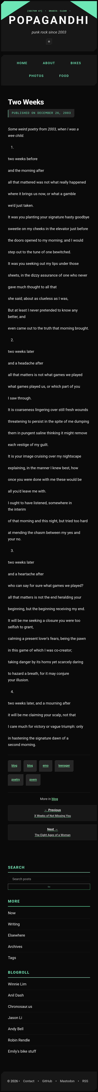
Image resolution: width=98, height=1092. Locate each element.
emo (47, 765)
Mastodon (68, 1080)
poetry (17, 779)
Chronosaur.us (23, 1007)
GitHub (48, 1080)
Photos (36, 76)
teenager (65, 765)
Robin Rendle (23, 1040)
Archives (15, 946)
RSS (85, 1081)
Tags (12, 958)
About (49, 63)
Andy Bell (23, 1029)
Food (64, 76)
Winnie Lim (23, 984)
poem (35, 779)
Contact (28, 1081)
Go (49, 887)
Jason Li (23, 1018)
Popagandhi (49, 20)
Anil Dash (23, 995)
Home (22, 63)
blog (16, 765)
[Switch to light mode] (49, 42)
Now (12, 913)
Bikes (76, 63)
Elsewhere (16, 935)
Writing (14, 924)
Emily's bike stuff (23, 1051)
